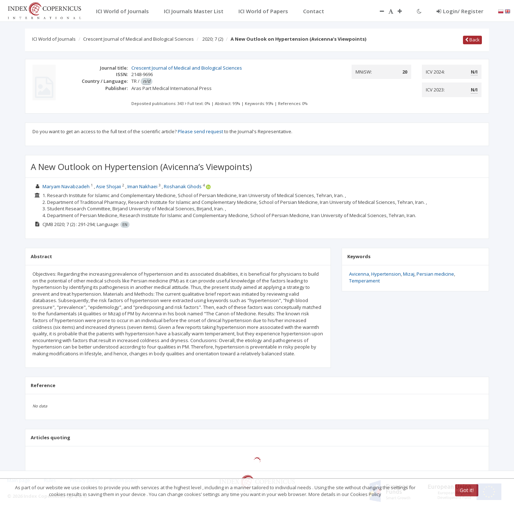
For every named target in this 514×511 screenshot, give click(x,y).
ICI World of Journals (54, 39)
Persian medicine (435, 274)
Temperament (364, 280)
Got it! (467, 490)
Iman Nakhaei (142, 186)
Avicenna (359, 274)
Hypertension (386, 274)
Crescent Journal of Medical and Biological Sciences (138, 39)
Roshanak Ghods (183, 186)
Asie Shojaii (108, 186)
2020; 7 (212, 39)
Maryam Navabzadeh (66, 186)
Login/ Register (460, 11)
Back (472, 39)
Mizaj (408, 274)
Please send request (200, 131)
